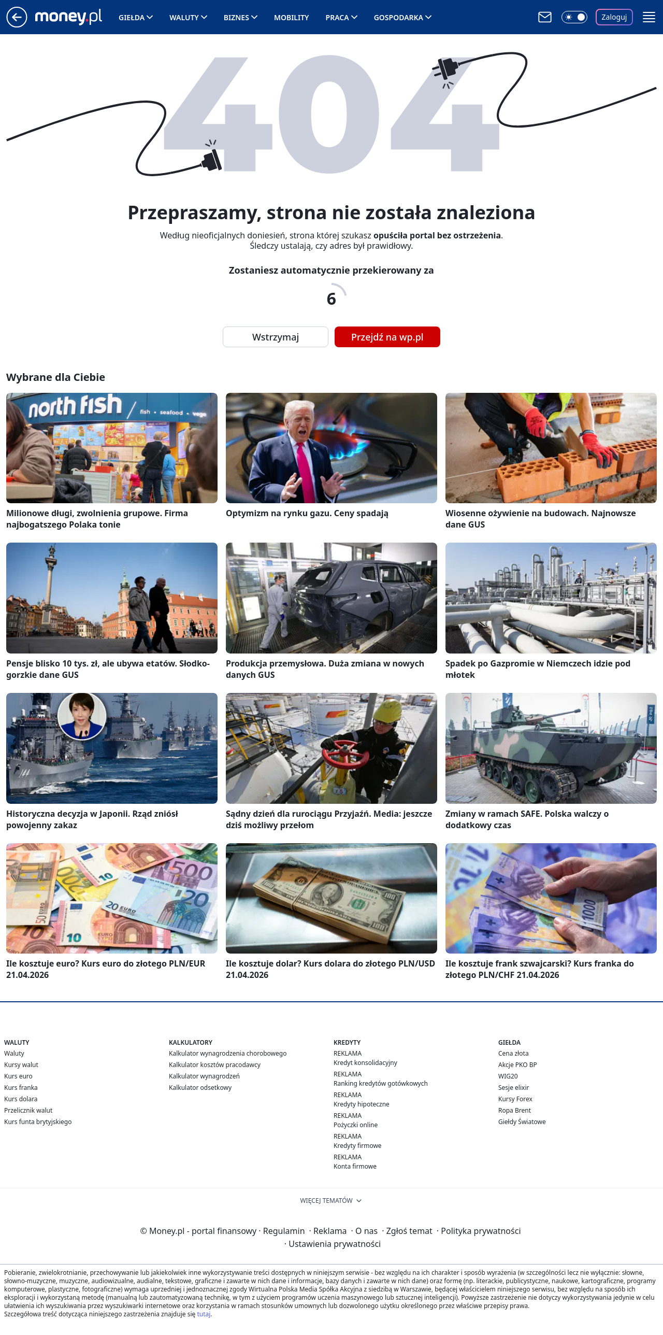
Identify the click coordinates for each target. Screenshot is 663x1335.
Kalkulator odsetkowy (200, 1087)
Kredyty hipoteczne (362, 1104)
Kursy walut (21, 1064)
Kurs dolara (21, 1099)
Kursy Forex (515, 1099)
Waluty (184, 17)
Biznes (236, 17)
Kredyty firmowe (358, 1145)
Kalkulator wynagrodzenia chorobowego (227, 1053)
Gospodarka (398, 17)
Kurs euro (18, 1076)
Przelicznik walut (28, 1110)
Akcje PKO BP (517, 1064)
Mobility (291, 17)
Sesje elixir (513, 1087)
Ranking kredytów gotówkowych (381, 1083)
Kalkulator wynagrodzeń (204, 1076)
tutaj (203, 1314)
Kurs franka (21, 1087)
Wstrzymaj (275, 337)
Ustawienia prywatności (332, 1243)
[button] (649, 17)
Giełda (132, 17)
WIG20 (508, 1076)
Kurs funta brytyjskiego (37, 1121)
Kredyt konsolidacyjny (365, 1062)
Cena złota (513, 1053)
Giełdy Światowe (522, 1121)
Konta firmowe (355, 1166)
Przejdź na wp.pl (387, 337)
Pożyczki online (356, 1124)
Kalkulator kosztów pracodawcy (215, 1064)
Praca (337, 17)
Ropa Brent (514, 1110)
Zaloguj (614, 17)
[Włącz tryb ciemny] (574, 17)
